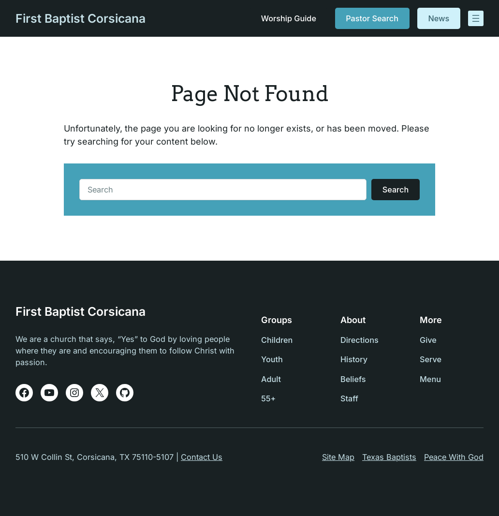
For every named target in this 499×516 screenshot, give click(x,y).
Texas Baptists (389, 457)
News (438, 18)
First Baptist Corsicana (80, 18)
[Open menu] (476, 18)
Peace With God (454, 457)
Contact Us (201, 457)
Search (395, 189)
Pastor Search (372, 18)
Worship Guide (288, 18)
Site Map (338, 457)
